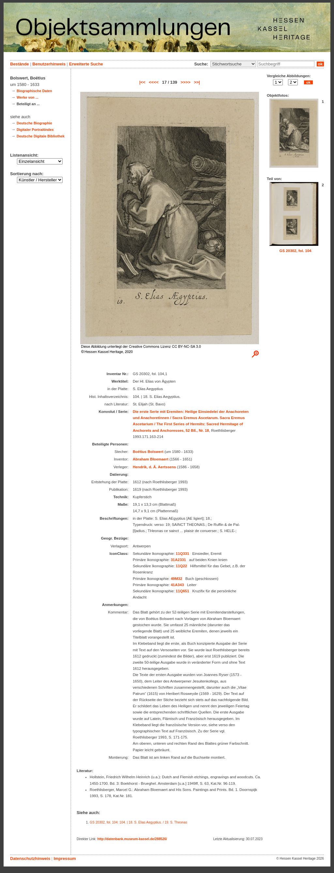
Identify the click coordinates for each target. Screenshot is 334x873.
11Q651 (182, 591)
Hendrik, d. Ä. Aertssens (154, 467)
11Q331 (182, 554)
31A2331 (178, 560)
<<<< (154, 82)
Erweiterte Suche (86, 64)
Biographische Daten (34, 91)
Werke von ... (27, 97)
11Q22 (181, 566)
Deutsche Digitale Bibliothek (41, 136)
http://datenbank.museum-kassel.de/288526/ (132, 839)
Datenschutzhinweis (30, 858)
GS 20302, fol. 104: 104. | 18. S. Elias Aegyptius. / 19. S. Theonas (138, 822)
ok (320, 64)
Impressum (64, 858)
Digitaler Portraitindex (35, 130)
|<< (142, 82)
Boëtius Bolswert (148, 452)
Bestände (19, 64)
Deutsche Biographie (34, 123)
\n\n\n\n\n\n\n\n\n (233, 64)
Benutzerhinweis (49, 64)
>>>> (185, 82)
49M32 (176, 579)
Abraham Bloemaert (150, 459)
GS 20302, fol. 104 (295, 251)
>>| (197, 82)
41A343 (177, 585)
